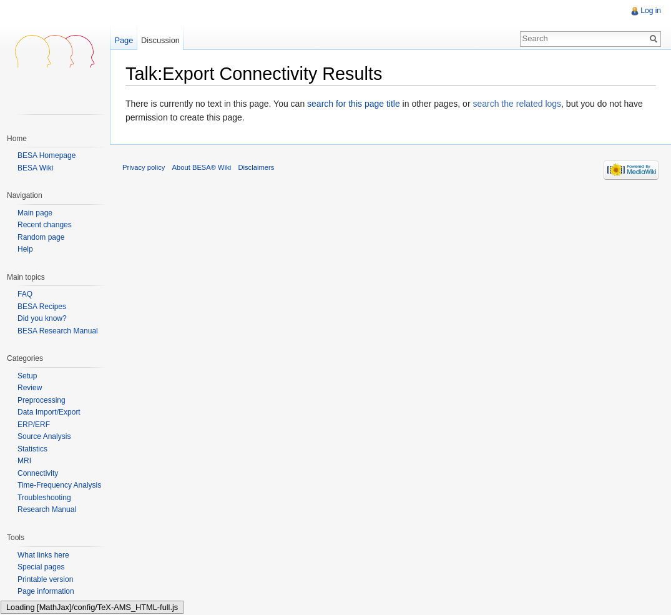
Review (29, 387)
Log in (650, 10)
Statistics (32, 449)
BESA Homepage (46, 155)
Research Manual (46, 509)
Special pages (40, 567)
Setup (27, 375)
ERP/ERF (33, 424)
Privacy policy (143, 167)
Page (123, 40)
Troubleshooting (44, 497)
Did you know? (42, 318)
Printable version (45, 579)
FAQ (24, 294)
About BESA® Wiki (202, 167)
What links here (43, 555)
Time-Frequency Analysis (59, 485)
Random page (40, 238)
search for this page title (353, 104)
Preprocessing (41, 400)
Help (25, 249)
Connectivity (37, 473)
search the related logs (517, 104)
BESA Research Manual (57, 331)
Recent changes (44, 225)
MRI (24, 460)
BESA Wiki (35, 168)
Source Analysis (44, 436)
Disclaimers (256, 167)
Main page (34, 213)
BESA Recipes (41, 306)
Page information (45, 591)
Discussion (160, 40)
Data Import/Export (49, 412)
